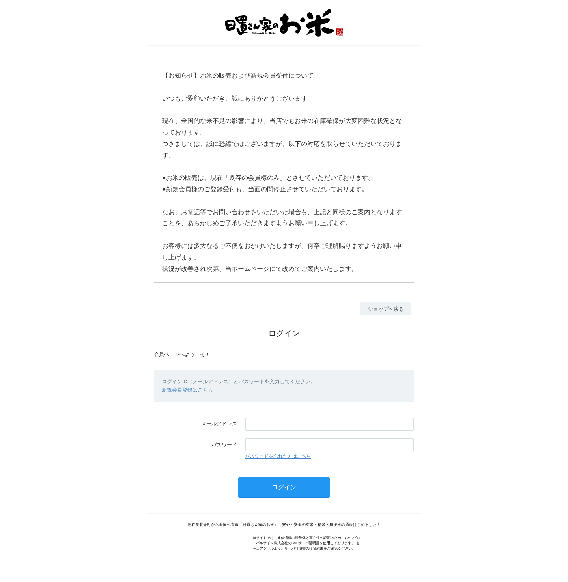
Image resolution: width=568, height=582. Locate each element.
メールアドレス (219, 424)
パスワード (224, 445)
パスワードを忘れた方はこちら (278, 456)
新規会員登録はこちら (187, 390)
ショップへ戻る (386, 309)
